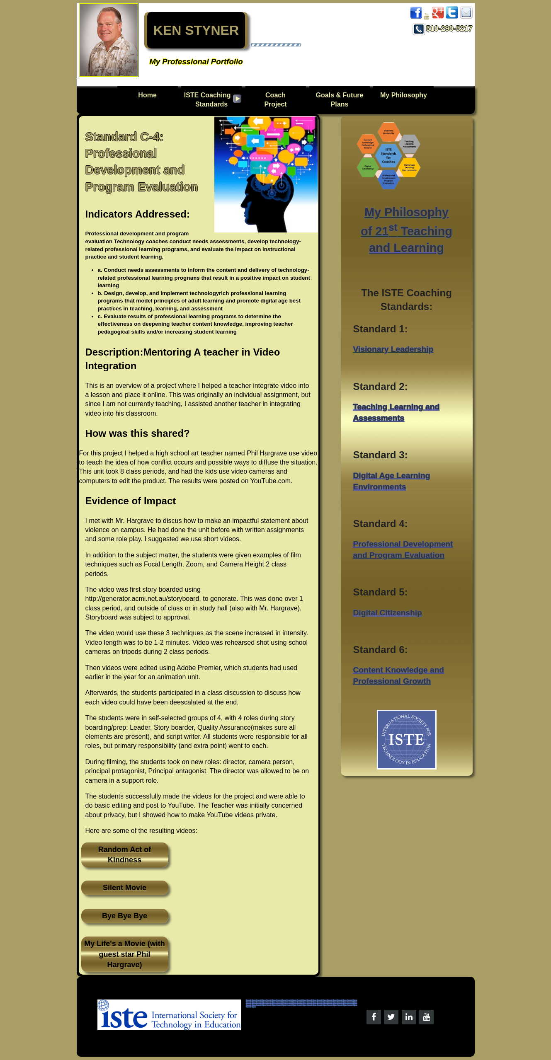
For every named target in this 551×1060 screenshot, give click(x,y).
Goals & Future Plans (340, 100)
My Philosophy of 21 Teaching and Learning (406, 230)
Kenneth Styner (251, 1000)
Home (147, 100)
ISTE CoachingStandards (207, 100)
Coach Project (275, 100)
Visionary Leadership (393, 349)
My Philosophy (403, 95)
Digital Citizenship (387, 612)
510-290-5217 (442, 28)
